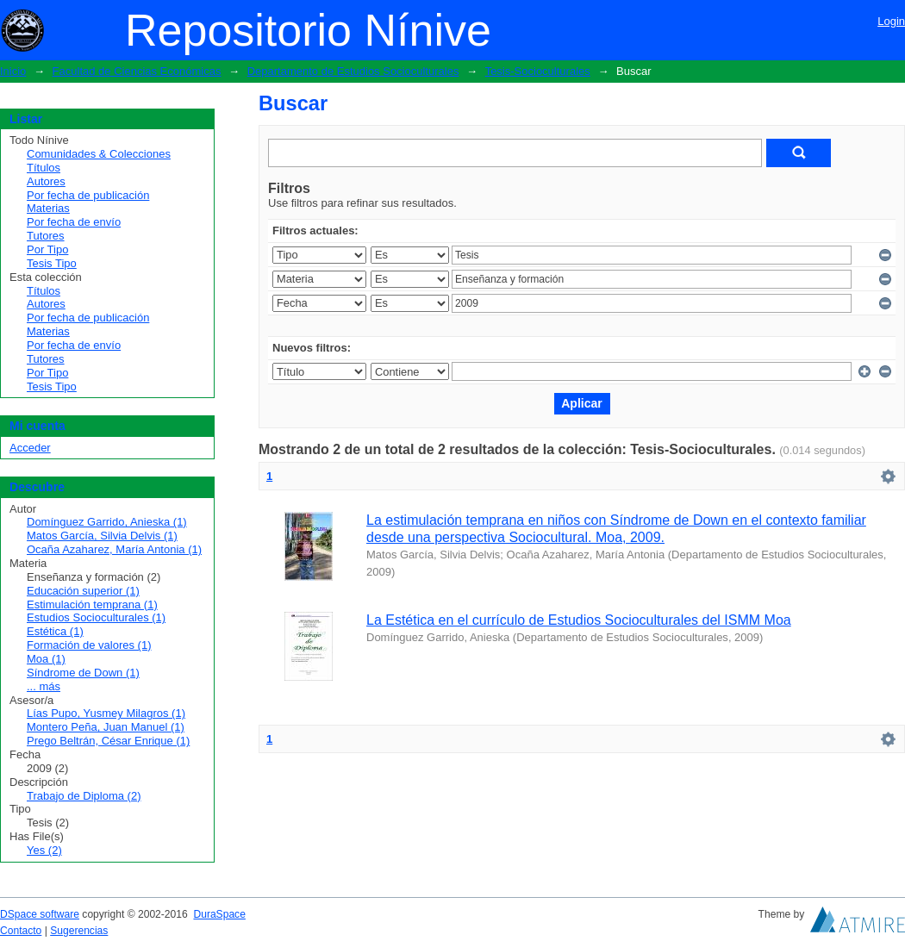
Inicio (13, 71)
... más (43, 686)
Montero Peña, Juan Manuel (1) (105, 726)
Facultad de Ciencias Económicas (137, 71)
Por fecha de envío (74, 221)
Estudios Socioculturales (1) (96, 617)
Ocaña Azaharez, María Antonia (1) (114, 549)
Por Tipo (47, 249)
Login (891, 21)
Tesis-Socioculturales (537, 71)
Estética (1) (55, 631)
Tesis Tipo (52, 263)
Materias (48, 208)
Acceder (30, 447)
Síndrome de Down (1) (83, 672)
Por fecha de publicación (88, 195)
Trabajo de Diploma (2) (83, 795)
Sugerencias (79, 931)
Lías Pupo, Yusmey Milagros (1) (106, 713)
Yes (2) (44, 850)
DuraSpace (219, 914)
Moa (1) (46, 658)
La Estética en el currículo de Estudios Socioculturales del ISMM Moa (578, 620)
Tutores (46, 235)
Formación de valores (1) (89, 645)
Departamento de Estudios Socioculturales (353, 71)
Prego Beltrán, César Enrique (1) (108, 740)
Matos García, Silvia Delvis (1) (102, 535)
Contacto (20, 931)
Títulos (43, 167)
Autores (46, 181)
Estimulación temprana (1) (92, 604)
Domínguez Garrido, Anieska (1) (107, 521)
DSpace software (39, 914)
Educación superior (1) (83, 590)
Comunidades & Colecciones (99, 153)
